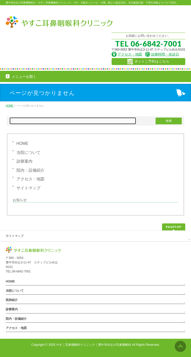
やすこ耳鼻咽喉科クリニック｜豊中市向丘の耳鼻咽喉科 (93, 344)
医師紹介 (12, 300)
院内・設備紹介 (30, 170)
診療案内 (24, 161)
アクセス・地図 (30, 179)
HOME (22, 143)
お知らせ (20, 200)
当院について (28, 152)
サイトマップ (28, 188)
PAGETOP (174, 226)
